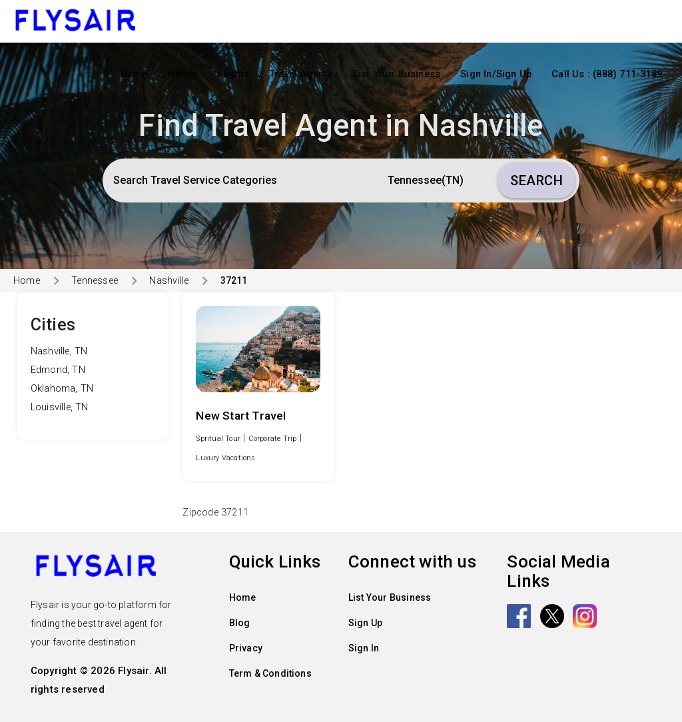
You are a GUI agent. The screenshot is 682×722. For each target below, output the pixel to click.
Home (134, 74)
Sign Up (365, 622)
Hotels (182, 74)
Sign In (363, 648)
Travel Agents (301, 74)
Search (536, 180)
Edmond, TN (58, 370)
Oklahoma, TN (62, 388)
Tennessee (94, 280)
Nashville (168, 280)
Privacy (245, 648)
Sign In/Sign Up (495, 74)
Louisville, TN (60, 407)
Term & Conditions (270, 673)
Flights (233, 74)
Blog (239, 622)
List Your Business (397, 74)
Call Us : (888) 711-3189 (606, 74)
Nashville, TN (59, 351)
